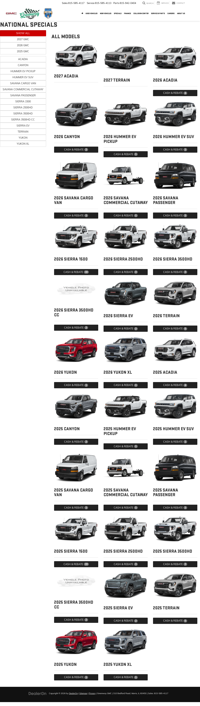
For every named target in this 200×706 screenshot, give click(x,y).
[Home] (82, 13)
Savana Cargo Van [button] (23, 83)
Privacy (92, 693)
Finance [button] (127, 13)
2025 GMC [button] (23, 51)
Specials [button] (118, 13)
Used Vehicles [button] (92, 13)
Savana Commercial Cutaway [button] (23, 89)
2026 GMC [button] (23, 45)
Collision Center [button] (141, 13)
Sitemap (83, 693)
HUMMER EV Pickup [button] (22, 71)
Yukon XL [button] (23, 143)
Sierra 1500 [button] (23, 101)
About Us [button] (181, 13)
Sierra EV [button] (23, 125)
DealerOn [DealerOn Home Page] (73, 693)
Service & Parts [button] (158, 13)
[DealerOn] (37, 693)
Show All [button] (23, 33)
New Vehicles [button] (105, 13)
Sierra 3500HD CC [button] (23, 119)
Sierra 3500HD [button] (23, 113)
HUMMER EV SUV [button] (22, 77)
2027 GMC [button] (23, 39)
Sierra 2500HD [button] (23, 107)
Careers (171, 13)
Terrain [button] (23, 131)
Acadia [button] (23, 59)
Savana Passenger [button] (23, 95)
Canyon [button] (23, 65)
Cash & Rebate (175, 93)
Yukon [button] (23, 137)
